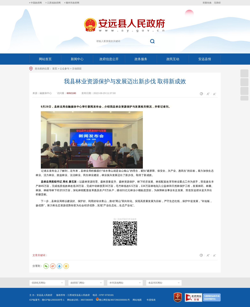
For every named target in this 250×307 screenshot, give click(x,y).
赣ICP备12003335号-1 (53, 300)
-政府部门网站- (77, 282)
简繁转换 (207, 2)
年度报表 (151, 300)
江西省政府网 (54, 2)
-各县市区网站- (155, 282)
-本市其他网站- (116, 282)
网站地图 (137, 300)
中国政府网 (36, 2)
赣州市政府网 (73, 2)
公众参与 (64, 68)
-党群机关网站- (38, 282)
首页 (54, 68)
